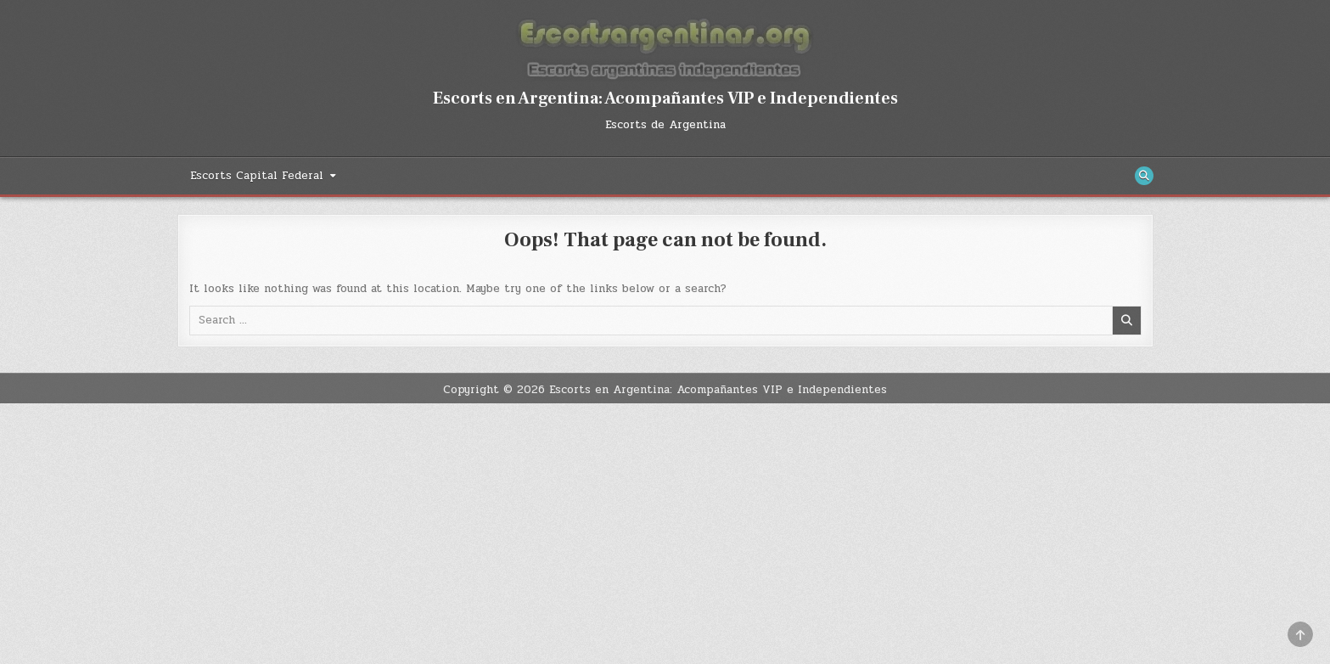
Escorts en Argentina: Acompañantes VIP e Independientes (665, 98)
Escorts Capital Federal (256, 175)
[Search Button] (1144, 175)
